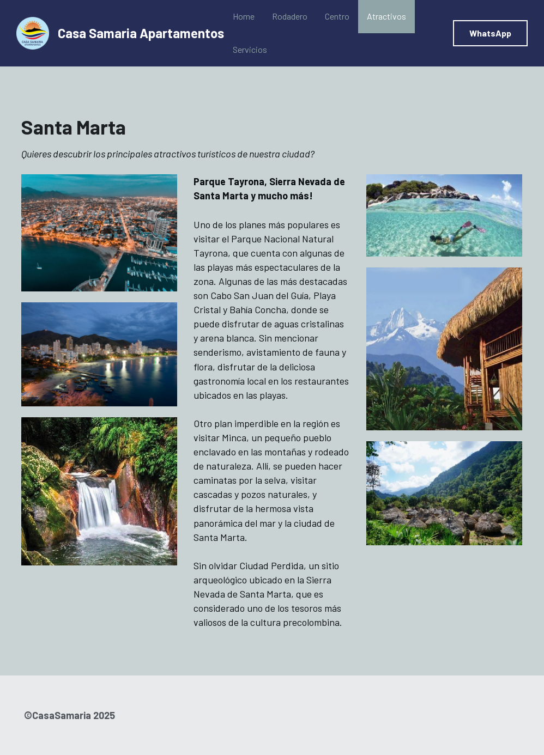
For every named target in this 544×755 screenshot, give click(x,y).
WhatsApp (490, 33)
